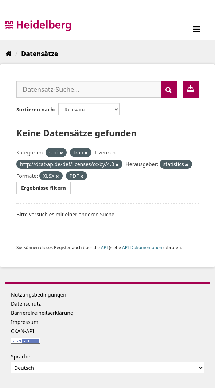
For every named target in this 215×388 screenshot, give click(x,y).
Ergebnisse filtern (43, 187)
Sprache (20, 356)
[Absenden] (169, 89)
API (104, 247)
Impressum (24, 321)
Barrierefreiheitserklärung (42, 312)
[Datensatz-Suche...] (88, 89)
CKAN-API (22, 331)
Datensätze (39, 53)
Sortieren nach (35, 109)
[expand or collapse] (196, 29)
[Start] (8, 53)
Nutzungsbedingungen (38, 294)
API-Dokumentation (142, 247)
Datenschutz (26, 303)
